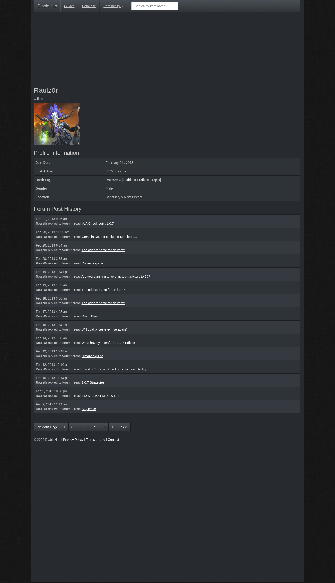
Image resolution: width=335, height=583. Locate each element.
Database (89, 6)
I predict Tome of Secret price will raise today (114, 369)
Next (124, 427)
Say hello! (89, 409)
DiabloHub (47, 5)
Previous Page (47, 427)
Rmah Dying (91, 316)
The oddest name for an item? (103, 250)
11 (113, 427)
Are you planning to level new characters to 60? (115, 276)
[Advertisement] (167, 49)
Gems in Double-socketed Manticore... (109, 237)
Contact (113, 439)
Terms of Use (95, 439)
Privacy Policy (73, 439)
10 (104, 427)
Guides (69, 6)
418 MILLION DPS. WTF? (100, 396)
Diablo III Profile (134, 180)
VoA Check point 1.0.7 (98, 223)
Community (113, 6)
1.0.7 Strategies (93, 382)
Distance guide (92, 263)
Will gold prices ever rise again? (105, 329)
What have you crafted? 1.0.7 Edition (108, 343)
